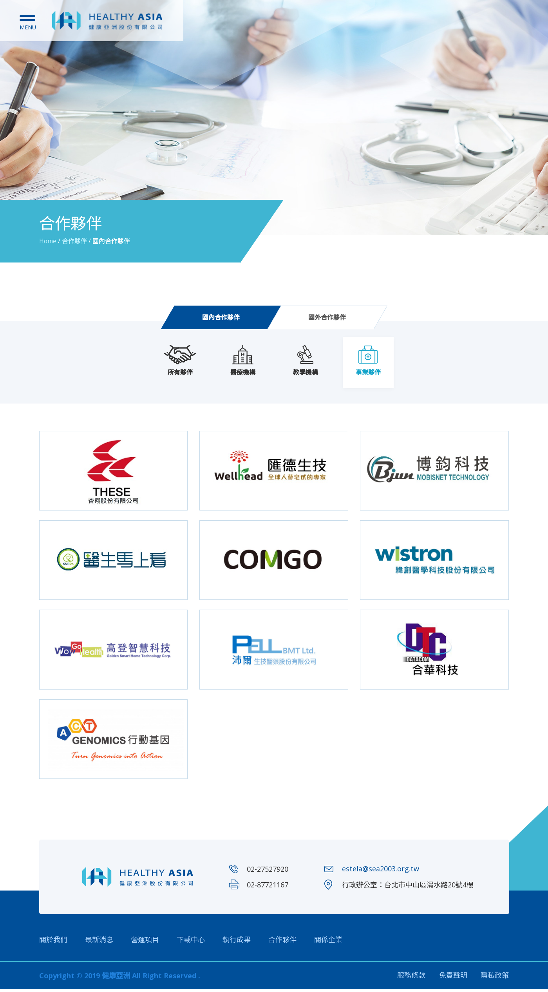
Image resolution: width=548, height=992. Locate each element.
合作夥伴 (282, 942)
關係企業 (328, 942)
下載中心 (191, 942)
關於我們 (53, 942)
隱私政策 (495, 978)
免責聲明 (453, 978)
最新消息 (99, 942)
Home (48, 241)
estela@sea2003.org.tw (380, 871)
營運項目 (145, 942)
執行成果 (236, 942)
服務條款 (411, 978)
